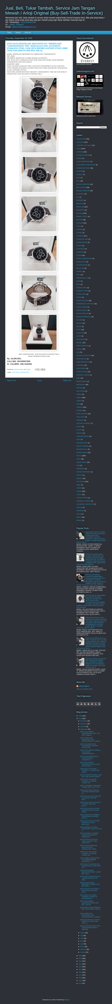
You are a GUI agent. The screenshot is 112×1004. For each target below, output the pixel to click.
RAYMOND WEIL (82, 443)
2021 (80, 964)
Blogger (66, 1000)
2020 (80, 967)
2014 (80, 983)
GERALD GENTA (82, 310)
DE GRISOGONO (82, 265)
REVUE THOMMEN (82, 446)
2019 (80, 969)
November (83, 724)
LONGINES (80, 365)
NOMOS (79, 394)
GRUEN (79, 326)
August (82, 933)
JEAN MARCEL (81, 359)
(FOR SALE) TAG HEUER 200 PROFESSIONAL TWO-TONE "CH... (90, 865)
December (83, 721)
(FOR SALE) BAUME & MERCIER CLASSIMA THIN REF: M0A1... (89, 884)
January (83, 952)
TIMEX (78, 485)
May (81, 941)
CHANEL (79, 232)
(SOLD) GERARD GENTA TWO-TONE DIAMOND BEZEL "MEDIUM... (90, 927)
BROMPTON (80, 210)
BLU (77, 197)
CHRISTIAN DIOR (82, 239)
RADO (78, 439)
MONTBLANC (24, 372)
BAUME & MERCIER (83, 184)
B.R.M (78, 177)
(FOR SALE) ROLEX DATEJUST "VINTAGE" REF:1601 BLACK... (90, 804)
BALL (78, 181)
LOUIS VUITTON (81, 371)
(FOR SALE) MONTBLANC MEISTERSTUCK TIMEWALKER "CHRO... (88, 847)
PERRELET (80, 420)
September (84, 729)
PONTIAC (79, 433)
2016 (80, 978)
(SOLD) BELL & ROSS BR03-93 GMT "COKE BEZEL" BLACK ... (90, 909)
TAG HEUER (80, 481)
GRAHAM (79, 323)
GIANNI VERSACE (82, 313)
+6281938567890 (28, 22)
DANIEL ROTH (81, 262)
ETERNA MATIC (81, 287)
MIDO (78, 378)
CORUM (79, 255)
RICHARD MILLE (81, 449)
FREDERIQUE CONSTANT (85, 304)
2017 (80, 975)
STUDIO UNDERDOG (83, 472)
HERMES (79, 342)
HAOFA (78, 336)
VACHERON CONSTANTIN (85, 504)
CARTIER (79, 223)
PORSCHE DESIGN (82, 436)
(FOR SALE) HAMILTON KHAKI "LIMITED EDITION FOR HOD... (90, 878)
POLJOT (79, 430)
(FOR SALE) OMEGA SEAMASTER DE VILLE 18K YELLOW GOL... (90, 764)
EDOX (78, 281)
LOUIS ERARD (81, 368)
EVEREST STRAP (82, 291)
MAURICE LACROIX (83, 375)
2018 (80, 972)
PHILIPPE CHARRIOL (83, 423)
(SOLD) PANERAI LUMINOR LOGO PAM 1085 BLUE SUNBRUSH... (89, 834)
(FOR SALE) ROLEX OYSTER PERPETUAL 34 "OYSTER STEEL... (89, 810)
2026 (80, 716)
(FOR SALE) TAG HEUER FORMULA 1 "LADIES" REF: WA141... (90, 770)
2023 (80, 958)
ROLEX (78, 456)
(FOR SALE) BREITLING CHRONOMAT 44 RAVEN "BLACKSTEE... (89, 745)
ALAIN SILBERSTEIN (83, 161)
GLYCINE (79, 320)
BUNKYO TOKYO (82, 216)
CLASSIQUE (80, 249)
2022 (80, 961)
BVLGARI (79, 220)
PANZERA (79, 410)
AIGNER (79, 158)
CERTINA (79, 229)
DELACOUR (80, 268)
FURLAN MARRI (81, 307)
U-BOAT (79, 494)
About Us (28, 32)
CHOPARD (79, 236)
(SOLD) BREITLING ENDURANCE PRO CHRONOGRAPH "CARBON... (90, 739)
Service (18, 32)
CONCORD (80, 252)
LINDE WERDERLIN (83, 362)
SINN (78, 465)
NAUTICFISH (80, 391)
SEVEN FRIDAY (81, 462)
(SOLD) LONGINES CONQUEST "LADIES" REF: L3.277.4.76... (90, 786)
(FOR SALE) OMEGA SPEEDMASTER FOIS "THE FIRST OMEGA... (90, 733)
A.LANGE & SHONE (82, 155)
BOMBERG (80, 200)
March (82, 946)
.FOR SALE (15, 372)
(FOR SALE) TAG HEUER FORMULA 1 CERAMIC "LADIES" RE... (88, 781)
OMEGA (79, 397)
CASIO (78, 226)
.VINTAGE (79, 152)
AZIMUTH (79, 174)
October (83, 726)
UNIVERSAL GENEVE (83, 501)
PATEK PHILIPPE (82, 414)
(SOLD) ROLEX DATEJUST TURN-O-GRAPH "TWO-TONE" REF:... (89, 841)
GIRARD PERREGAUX (83, 317)
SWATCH (79, 478)
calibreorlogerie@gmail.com (23, 27)
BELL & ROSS (81, 187)
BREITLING (80, 207)
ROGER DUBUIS (81, 452)
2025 (80, 718)
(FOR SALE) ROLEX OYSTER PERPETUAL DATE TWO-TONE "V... (89, 921)
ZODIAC (79, 520)
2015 (80, 980)
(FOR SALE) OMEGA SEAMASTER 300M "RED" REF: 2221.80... (89, 902)
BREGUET (79, 203)
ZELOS (78, 514)
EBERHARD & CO (82, 278)
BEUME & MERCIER (83, 190)
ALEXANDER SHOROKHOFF (85, 165)
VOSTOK (79, 507)
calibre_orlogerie (16, 24)
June (82, 938)
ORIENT (79, 401)
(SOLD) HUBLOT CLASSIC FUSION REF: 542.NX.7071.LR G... (91, 828)
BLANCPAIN (80, 194)
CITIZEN (79, 245)
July (81, 935)
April (82, 944)
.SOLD (78, 148)
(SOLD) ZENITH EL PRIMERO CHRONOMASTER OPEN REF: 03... (89, 816)
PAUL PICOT (80, 417)
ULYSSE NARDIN (82, 498)
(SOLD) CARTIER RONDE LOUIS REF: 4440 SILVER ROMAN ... (91, 775)
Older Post (67, 380)
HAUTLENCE (80, 339)
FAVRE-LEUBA (81, 294)
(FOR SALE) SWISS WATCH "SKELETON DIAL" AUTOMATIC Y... (89, 758)
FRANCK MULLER (82, 300)
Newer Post (11, 380)
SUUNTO (79, 475)
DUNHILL (79, 271)
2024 (80, 955)
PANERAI (79, 407)
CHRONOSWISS (81, 242)
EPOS (78, 284)
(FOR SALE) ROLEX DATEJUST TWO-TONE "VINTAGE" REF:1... (90, 797)
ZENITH (79, 517)
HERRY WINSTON (82, 346)
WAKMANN (80, 510)
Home (9, 32)
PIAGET (79, 426)
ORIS (78, 404)
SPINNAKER (80, 469)
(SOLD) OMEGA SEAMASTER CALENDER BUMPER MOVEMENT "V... (90, 859)
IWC (77, 352)
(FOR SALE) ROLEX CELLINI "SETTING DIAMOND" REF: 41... (90, 791)
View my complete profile (84, 689)
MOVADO (79, 388)
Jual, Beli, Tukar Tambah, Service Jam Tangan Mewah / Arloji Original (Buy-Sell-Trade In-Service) (54, 10)
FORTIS (79, 297)
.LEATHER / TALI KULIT (84, 145)
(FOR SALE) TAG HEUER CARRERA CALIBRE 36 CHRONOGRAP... (88, 896)
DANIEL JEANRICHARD (84, 258)
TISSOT (79, 488)
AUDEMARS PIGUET (83, 168)
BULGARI (79, 213)
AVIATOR (79, 171)
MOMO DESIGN (81, 381)
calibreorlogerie (84, 686)
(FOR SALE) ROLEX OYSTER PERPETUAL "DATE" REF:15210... (89, 822)
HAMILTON (80, 333)
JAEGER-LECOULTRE (83, 355)
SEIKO (78, 459)
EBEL (78, 274)
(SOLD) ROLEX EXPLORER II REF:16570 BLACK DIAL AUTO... (89, 890)
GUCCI (78, 329)
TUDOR (78, 491)
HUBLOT (79, 349)
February (83, 949)
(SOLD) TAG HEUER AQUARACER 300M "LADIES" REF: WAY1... (90, 872)
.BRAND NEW (81, 139)
